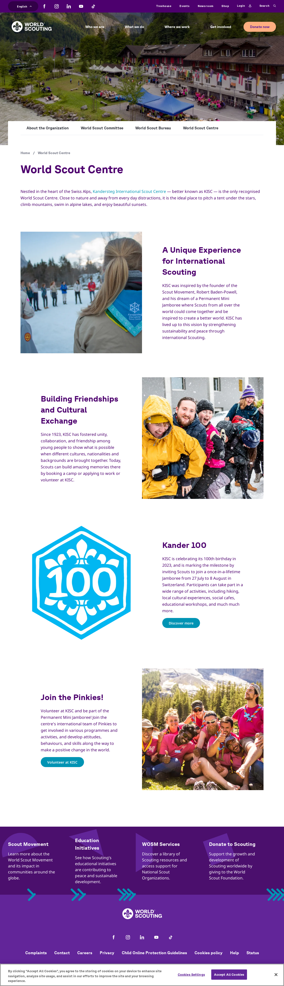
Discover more (181, 622)
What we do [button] (134, 27)
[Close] (276, 975)
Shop (225, 6)
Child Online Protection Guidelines (154, 952)
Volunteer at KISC (62, 762)
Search (268, 6)
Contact (62, 952)
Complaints (36, 952)
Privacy (107, 952)
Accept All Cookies (229, 976)
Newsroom (206, 6)
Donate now (260, 27)
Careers (84, 952)
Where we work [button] (177, 27)
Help (234, 952)
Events (185, 6)
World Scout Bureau (153, 128)
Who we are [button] (94, 27)
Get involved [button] (220, 27)
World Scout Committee (102, 128)
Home (25, 153)
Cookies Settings (191, 976)
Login (244, 6)
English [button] (24, 6)
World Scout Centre (200, 128)
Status (252, 952)
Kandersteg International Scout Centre (129, 191)
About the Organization (47, 128)
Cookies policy (208, 952)
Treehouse (164, 6)
